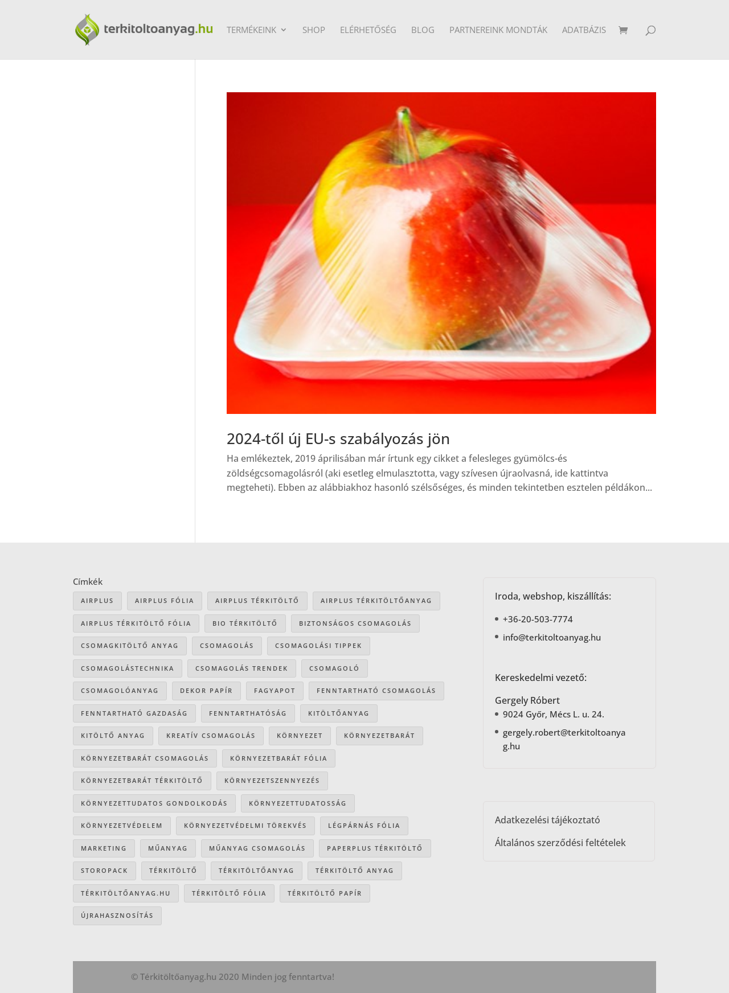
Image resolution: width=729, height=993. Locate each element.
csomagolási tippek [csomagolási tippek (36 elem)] (318, 645)
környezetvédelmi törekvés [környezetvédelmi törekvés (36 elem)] (245, 825)
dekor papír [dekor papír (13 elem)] (206, 690)
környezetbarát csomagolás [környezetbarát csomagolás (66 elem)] (145, 758)
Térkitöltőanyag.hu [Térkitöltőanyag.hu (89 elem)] (126, 893)
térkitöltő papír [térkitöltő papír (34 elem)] (325, 893)
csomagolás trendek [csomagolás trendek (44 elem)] (241, 668)
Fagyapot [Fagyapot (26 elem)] (275, 690)
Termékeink (251, 30)
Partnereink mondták (498, 30)
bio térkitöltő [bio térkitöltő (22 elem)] (245, 623)
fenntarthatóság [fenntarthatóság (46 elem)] (248, 713)
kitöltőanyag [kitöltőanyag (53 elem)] (339, 713)
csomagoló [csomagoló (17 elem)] (334, 668)
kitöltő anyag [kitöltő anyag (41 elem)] (113, 735)
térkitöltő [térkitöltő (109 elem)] (173, 870)
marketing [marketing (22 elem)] (104, 848)
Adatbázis (584, 30)
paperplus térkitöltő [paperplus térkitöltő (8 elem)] (375, 848)
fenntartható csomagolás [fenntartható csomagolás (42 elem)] (376, 690)
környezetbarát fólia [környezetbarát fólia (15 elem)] (278, 758)
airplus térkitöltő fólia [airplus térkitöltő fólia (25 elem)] (136, 623)
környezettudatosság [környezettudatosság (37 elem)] (298, 803)
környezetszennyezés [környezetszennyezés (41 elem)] (272, 780)
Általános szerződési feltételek (560, 842)
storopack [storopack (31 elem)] (104, 870)
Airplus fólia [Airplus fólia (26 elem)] (164, 600)
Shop (313, 30)
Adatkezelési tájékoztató (547, 820)
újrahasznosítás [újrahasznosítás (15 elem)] (117, 915)
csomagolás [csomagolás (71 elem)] (227, 645)
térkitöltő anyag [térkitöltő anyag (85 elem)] (355, 870)
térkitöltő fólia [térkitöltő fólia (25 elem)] (229, 893)
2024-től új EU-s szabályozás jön (338, 438)
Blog (423, 30)
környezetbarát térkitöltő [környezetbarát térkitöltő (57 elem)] (142, 780)
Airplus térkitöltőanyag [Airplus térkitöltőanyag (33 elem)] (376, 600)
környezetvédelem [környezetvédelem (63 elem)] (122, 825)
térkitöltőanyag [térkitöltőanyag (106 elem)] (256, 870)
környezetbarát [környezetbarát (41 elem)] (379, 735)
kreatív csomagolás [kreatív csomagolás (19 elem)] (211, 735)
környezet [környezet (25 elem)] (300, 735)
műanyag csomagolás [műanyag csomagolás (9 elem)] (257, 848)
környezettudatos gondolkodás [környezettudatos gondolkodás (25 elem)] (154, 803)
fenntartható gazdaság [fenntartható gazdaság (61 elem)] (134, 713)
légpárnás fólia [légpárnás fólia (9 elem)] (364, 825)
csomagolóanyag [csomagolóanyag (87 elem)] (120, 690)
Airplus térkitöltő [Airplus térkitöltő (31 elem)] (257, 600)
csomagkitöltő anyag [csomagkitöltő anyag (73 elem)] (130, 645)
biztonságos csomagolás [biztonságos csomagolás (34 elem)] (355, 623)
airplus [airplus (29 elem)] (97, 600)
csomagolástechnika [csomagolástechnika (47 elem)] (127, 668)
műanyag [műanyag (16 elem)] (168, 848)
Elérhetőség (368, 30)
